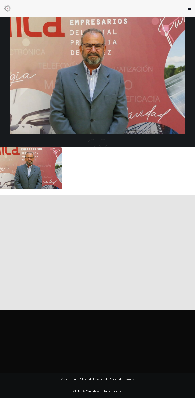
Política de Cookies (121, 379)
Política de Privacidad (93, 379)
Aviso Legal (69, 379)
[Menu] (188, 8)
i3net (119, 391)
